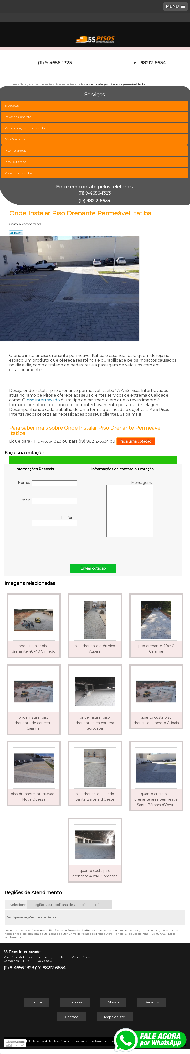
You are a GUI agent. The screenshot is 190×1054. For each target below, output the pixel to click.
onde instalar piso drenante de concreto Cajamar (34, 723)
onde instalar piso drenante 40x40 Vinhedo (33, 649)
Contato (71, 1017)
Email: (48, 501)
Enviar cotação (93, 568)
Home (37, 1002)
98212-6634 (153, 63)
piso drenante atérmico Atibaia (95, 649)
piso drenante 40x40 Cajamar (156, 649)
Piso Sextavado (16, 162)
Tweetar (16, 232)
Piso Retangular (17, 150)
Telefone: (54, 520)
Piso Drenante (15, 139)
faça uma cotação (135, 441)
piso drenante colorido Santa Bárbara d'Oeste (95, 797)
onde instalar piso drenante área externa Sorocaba (95, 723)
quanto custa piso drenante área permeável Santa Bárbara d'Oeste (156, 799)
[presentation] (47, 543)
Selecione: (18, 905)
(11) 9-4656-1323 (55, 63)
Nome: (47, 483)
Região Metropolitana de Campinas (61, 905)
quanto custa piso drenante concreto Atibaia (156, 720)
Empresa (75, 1002)
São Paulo (103, 905)
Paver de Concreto (18, 117)
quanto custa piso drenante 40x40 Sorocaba (95, 873)
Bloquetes (12, 105)
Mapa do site (114, 1017)
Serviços (152, 1002)
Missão (113, 1002)
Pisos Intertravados (19, 173)
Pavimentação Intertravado (25, 128)
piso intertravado (43, 400)
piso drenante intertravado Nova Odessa (34, 797)
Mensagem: (129, 508)
